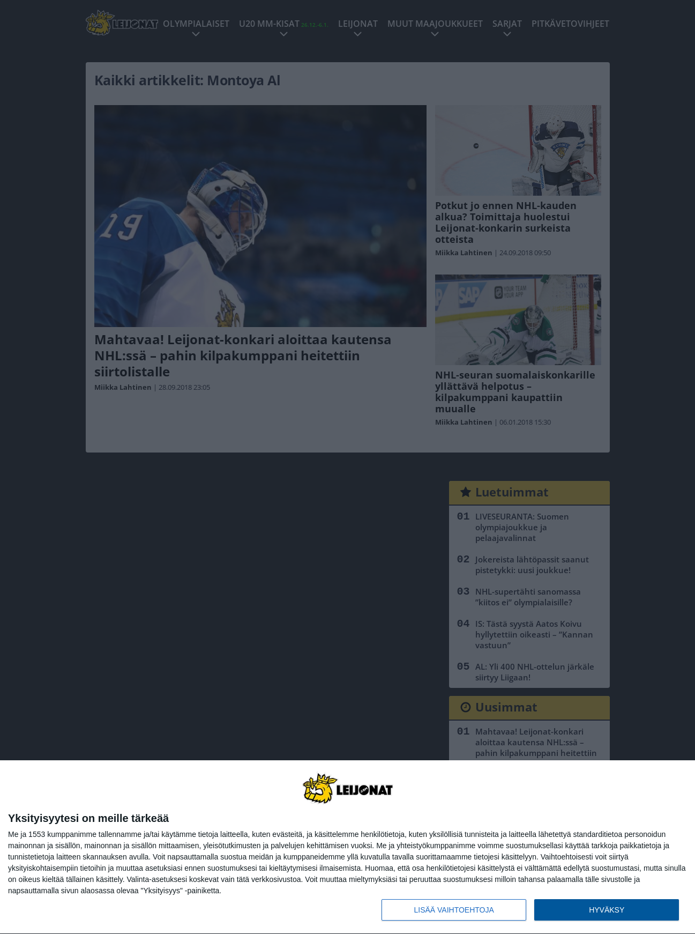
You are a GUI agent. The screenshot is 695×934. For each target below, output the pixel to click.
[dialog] (347, 847)
